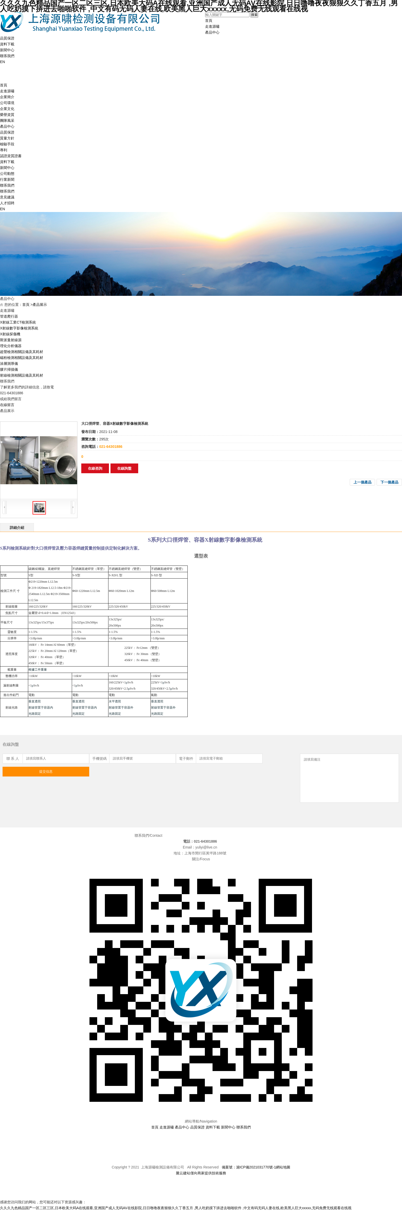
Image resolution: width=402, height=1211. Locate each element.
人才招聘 (7, 203)
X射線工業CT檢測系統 (18, 322)
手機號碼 (99, 758)
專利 (3, 150)
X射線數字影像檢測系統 (19, 328)
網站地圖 (283, 1167)
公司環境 (7, 103)
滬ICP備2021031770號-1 (256, 1167)
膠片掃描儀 (9, 369)
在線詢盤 (124, 468)
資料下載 (7, 44)
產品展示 (40, 304)
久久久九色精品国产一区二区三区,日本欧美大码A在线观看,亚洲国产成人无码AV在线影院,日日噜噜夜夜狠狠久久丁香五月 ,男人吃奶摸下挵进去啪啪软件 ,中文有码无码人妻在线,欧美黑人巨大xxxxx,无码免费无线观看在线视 (175, 1208)
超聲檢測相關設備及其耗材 (21, 352)
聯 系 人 (12, 758)
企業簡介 (7, 97)
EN (2, 62)
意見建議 (7, 197)
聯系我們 (7, 56)
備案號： (229, 1167)
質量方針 (7, 138)
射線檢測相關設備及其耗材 (21, 375)
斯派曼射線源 (11, 340)
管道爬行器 (9, 316)
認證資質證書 (11, 156)
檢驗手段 (7, 144)
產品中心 (212, 32)
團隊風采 (7, 120)
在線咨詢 (95, 468)
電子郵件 (186, 758)
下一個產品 (389, 482)
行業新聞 (7, 179)
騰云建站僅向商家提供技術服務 (201, 1173)
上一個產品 (362, 482)
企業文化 (7, 109)
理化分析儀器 (11, 346)
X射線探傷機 (10, 334)
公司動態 (7, 173)
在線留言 (7, 405)
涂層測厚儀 (9, 363)
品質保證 (7, 38)
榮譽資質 (7, 115)
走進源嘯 (212, 26)
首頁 (208, 20)
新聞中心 (7, 50)
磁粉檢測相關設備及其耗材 (21, 358)
